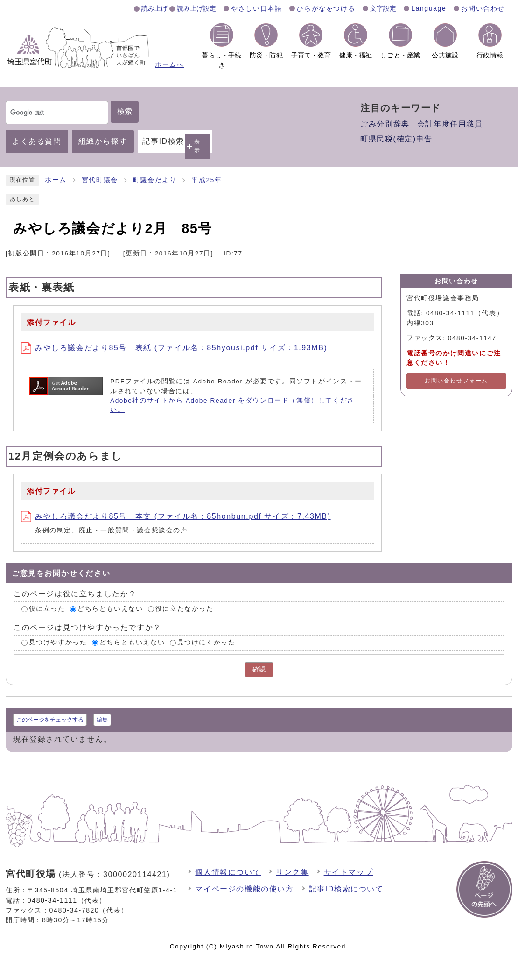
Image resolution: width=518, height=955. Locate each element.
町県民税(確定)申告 (396, 139)
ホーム (56, 180)
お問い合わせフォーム (456, 380)
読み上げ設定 (196, 8)
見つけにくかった (206, 642)
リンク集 (292, 872)
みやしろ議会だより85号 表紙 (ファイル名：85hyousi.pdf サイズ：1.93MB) (174, 348)
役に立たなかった (184, 608)
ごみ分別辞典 (385, 124)
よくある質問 (37, 141)
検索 (124, 111)
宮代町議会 (100, 180)
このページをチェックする (50, 719)
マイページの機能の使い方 (244, 889)
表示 (197, 146)
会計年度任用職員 (450, 124)
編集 (102, 719)
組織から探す (103, 141)
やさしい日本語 (256, 8)
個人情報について (228, 872)
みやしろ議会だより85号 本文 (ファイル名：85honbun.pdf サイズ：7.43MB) (176, 516)
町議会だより (155, 180)
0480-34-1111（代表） (67, 900)
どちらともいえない (110, 608)
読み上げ (154, 8)
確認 (259, 669)
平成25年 (206, 180)
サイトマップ (348, 872)
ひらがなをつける (326, 8)
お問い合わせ (483, 8)
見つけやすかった (58, 642)
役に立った (47, 608)
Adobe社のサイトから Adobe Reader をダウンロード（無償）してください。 (232, 405)
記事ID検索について (346, 889)
